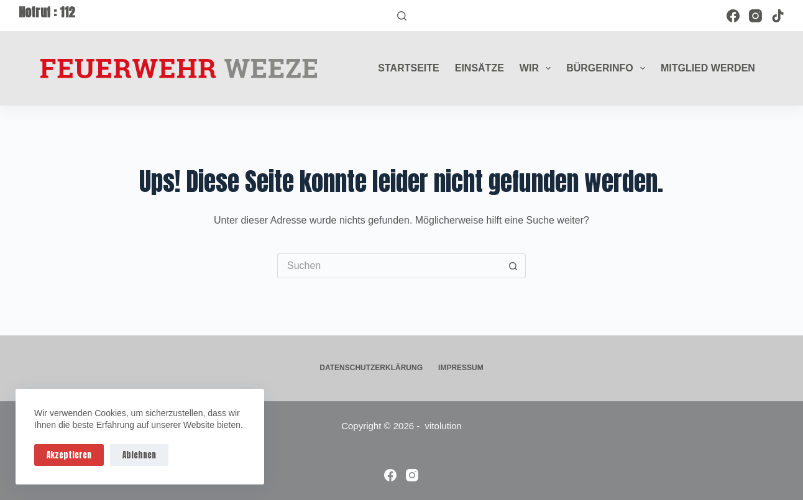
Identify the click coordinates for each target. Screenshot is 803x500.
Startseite (408, 68)
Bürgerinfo (608, 68)
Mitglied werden (708, 68)
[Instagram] (755, 15)
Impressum (461, 367)
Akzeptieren (69, 455)
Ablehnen (139, 455)
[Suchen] (401, 15)
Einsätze (479, 68)
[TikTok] (777, 15)
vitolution (443, 425)
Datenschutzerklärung (371, 367)
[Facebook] (733, 15)
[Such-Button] (513, 265)
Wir (538, 68)
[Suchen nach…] (389, 265)
